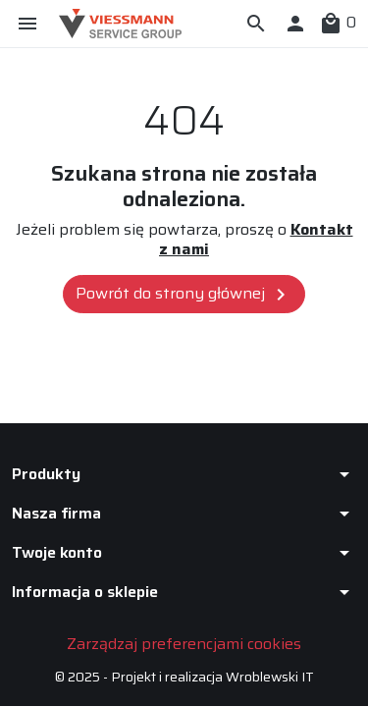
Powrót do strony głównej (184, 293)
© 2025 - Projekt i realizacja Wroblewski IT (184, 676)
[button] (256, 23)
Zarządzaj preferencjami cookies (184, 643)
